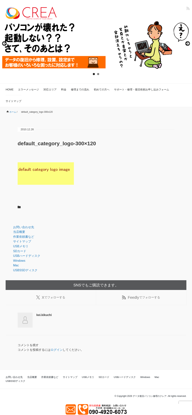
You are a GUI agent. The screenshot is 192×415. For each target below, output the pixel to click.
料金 (63, 89)
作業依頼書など (23, 236)
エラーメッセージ (28, 89)
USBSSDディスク (25, 270)
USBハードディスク (26, 255)
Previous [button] (5, 44)
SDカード (19, 251)
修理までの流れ (80, 89)
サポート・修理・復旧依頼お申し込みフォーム (141, 89)
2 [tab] (98, 74)
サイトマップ (13, 101)
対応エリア (50, 89)
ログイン (57, 349)
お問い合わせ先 (23, 227)
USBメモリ (20, 246)
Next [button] (187, 44)
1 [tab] (94, 74)
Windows (19, 260)
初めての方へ (102, 89)
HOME (10, 89)
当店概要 (19, 231)
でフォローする (50, 297)
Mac (16, 265)
